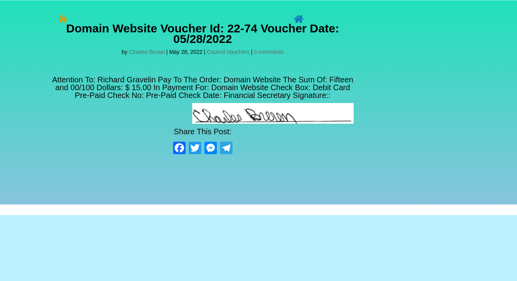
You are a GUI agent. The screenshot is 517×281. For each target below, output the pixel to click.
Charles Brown (147, 52)
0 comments (269, 52)
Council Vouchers (228, 52)
